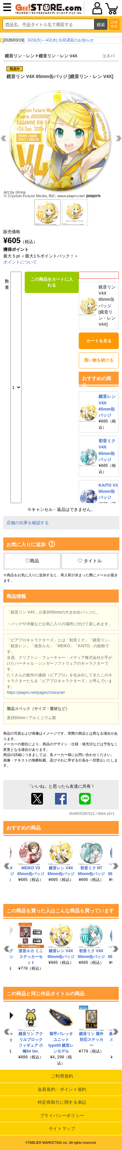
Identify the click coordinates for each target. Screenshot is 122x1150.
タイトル (90, 560)
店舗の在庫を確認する (28, 522)
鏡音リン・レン (19, 55)
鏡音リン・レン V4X (58, 55)
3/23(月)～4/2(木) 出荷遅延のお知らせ (61, 40)
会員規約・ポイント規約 (62, 1089)
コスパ (108, 55)
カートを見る (99, 340)
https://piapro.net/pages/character (36, 692)
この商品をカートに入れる (52, 282)
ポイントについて (20, 262)
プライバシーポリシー (62, 1115)
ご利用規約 (62, 1076)
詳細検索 (114, 24)
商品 (32, 560)
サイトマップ (62, 1128)
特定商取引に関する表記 (62, 1102)
